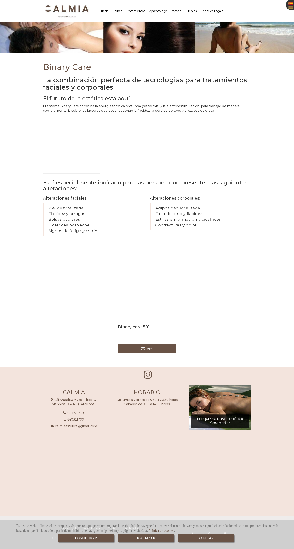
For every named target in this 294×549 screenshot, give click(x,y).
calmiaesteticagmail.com (76, 426)
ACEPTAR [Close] (206, 538)
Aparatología (158, 11)
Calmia (117, 11)
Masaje (177, 11)
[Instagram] (148, 377)
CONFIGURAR (86, 538)
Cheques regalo (212, 11)
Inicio (105, 11)
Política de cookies (161, 531)
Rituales (191, 11)
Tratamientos (135, 11)
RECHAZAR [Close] (146, 538)
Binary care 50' (133, 326)
